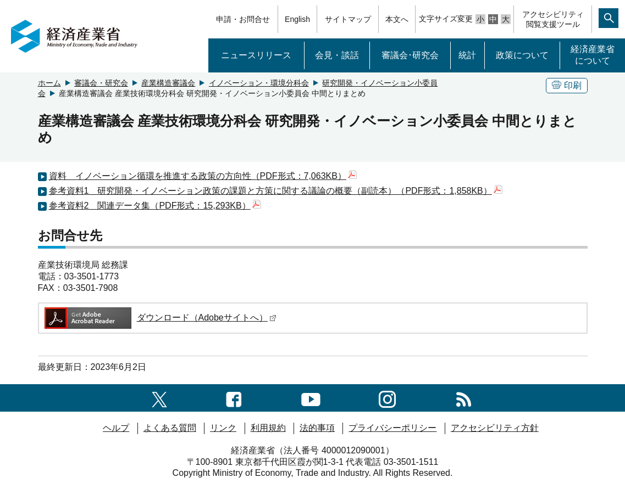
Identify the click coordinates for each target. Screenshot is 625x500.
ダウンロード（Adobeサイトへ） (159, 317)
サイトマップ (348, 19)
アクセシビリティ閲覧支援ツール (553, 19)
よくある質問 (169, 427)
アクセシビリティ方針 (495, 427)
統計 (467, 55)
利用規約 (268, 427)
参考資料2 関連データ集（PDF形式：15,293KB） (155, 205)
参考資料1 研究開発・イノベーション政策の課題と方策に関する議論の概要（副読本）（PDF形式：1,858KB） (275, 190)
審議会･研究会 (410, 55)
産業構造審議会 (168, 82)
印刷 (567, 85)
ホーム (49, 82)
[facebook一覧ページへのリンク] (234, 397)
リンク (223, 427)
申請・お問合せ (243, 19)
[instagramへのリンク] (387, 397)
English (297, 19)
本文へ (396, 19)
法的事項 (317, 427)
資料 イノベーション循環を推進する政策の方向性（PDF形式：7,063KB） (203, 176)
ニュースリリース (256, 55)
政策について (522, 55)
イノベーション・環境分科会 (259, 82)
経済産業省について (593, 54)
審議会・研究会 (101, 82)
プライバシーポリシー (392, 427)
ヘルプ (116, 427)
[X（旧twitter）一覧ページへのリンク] (159, 397)
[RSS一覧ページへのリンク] (463, 397)
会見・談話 (337, 55)
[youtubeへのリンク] (310, 397)
